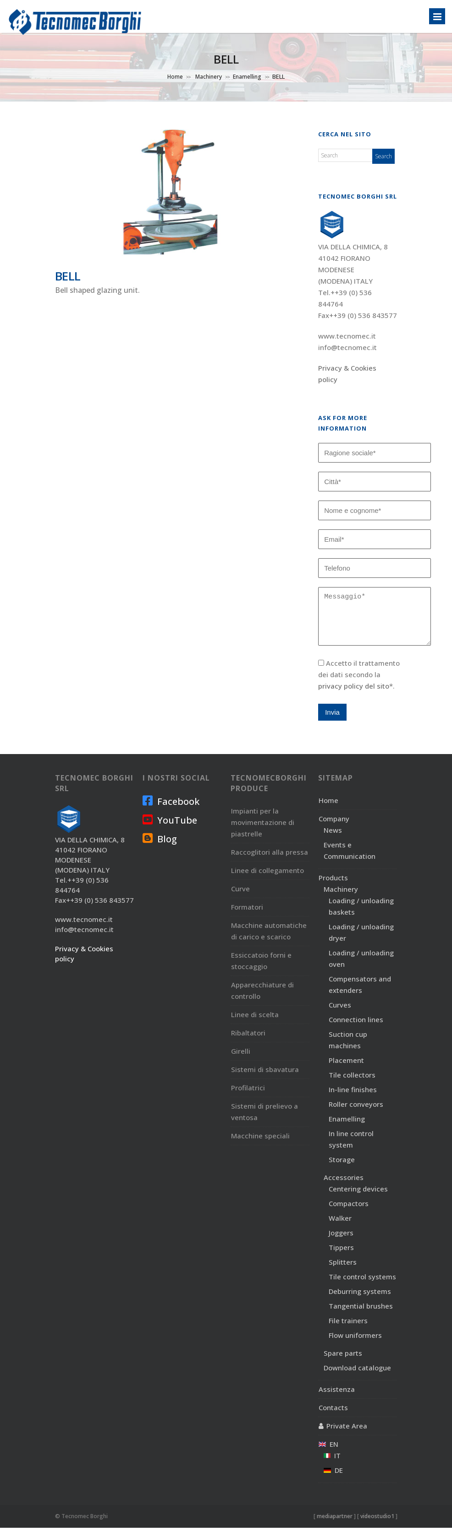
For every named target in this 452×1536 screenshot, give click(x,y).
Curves (340, 1013)
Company (334, 826)
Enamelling (247, 77)
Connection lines (356, 1027)
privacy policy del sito (353, 694)
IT (332, 1463)
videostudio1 (377, 1524)
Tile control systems (362, 1284)
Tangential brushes (361, 1314)
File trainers (348, 1328)
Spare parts (343, 1361)
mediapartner (335, 1524)
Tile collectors (352, 1083)
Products (333, 885)
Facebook (171, 809)
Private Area (346, 1434)
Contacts (333, 1415)
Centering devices (358, 1197)
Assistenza (337, 1397)
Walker (340, 1226)
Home (175, 77)
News (333, 838)
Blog (160, 847)
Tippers (341, 1255)
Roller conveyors (356, 1112)
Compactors (349, 1211)
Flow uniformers (355, 1343)
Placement (346, 1068)
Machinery (208, 77)
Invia (332, 720)
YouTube (170, 828)
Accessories (344, 1185)
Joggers (341, 1240)
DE (333, 1478)
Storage (342, 1167)
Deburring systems (360, 1299)
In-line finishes (353, 1097)
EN (328, 1452)
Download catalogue (357, 1375)
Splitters (343, 1270)
